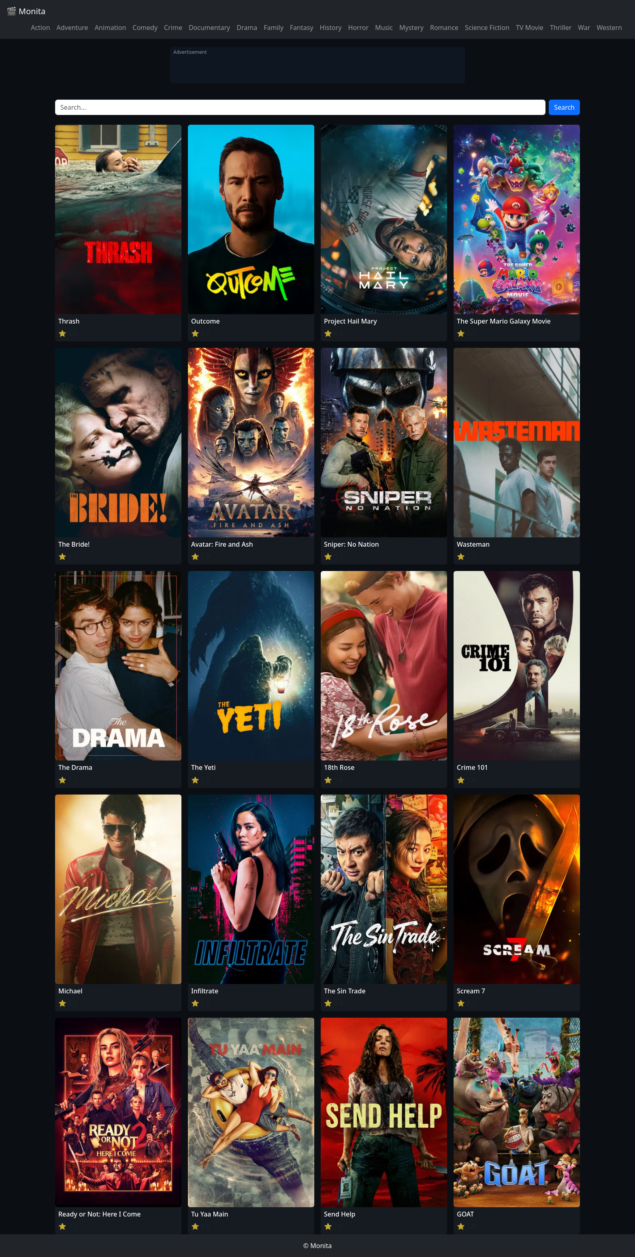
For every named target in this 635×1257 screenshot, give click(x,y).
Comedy (145, 27)
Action (40, 27)
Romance (444, 27)
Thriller (560, 27)
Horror (358, 27)
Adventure (72, 27)
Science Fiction (487, 27)
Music (384, 27)
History (331, 27)
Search (564, 107)
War (584, 27)
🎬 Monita (25, 11)
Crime (173, 27)
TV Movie (529, 27)
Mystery (411, 27)
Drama (247, 27)
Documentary (209, 27)
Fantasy (301, 27)
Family (273, 27)
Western (609, 27)
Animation (110, 27)
